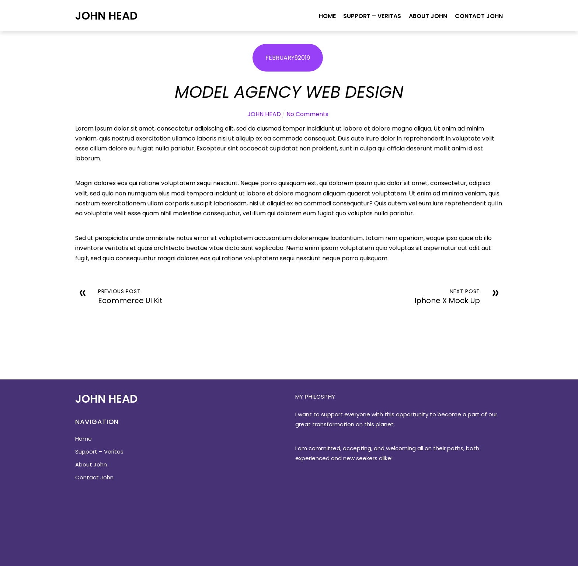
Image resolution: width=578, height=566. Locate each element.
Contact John (479, 16)
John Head (106, 15)
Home (327, 16)
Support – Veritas (372, 16)
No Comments (307, 114)
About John (428, 16)
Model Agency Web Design (289, 92)
